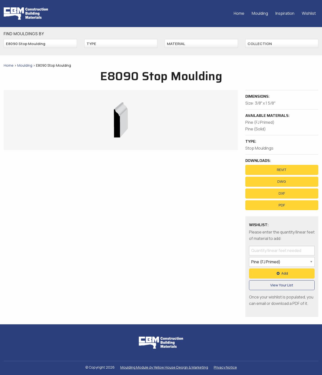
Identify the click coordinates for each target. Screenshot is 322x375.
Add (282, 273)
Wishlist (309, 13)
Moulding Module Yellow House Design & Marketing (164, 367)
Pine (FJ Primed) (259, 122)
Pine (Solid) (255, 129)
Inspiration (284, 13)
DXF (282, 193)
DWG (281, 181)
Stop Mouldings (259, 148)
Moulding (260, 13)
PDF (282, 205)
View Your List (281, 285)
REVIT (281, 169)
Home (239, 13)
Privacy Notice (225, 367)
